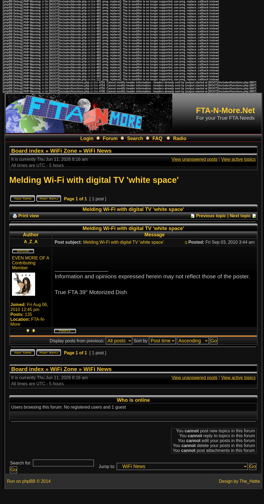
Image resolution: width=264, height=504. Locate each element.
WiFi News (98, 150)
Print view (28, 215)
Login (86, 138)
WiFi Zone (63, 150)
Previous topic (211, 215)
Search (135, 138)
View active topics (238, 159)
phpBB (28, 481)
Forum (110, 138)
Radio (179, 138)
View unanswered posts (194, 159)
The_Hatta (250, 481)
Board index (27, 150)
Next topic (240, 215)
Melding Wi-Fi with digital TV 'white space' (94, 180)
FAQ (157, 138)
